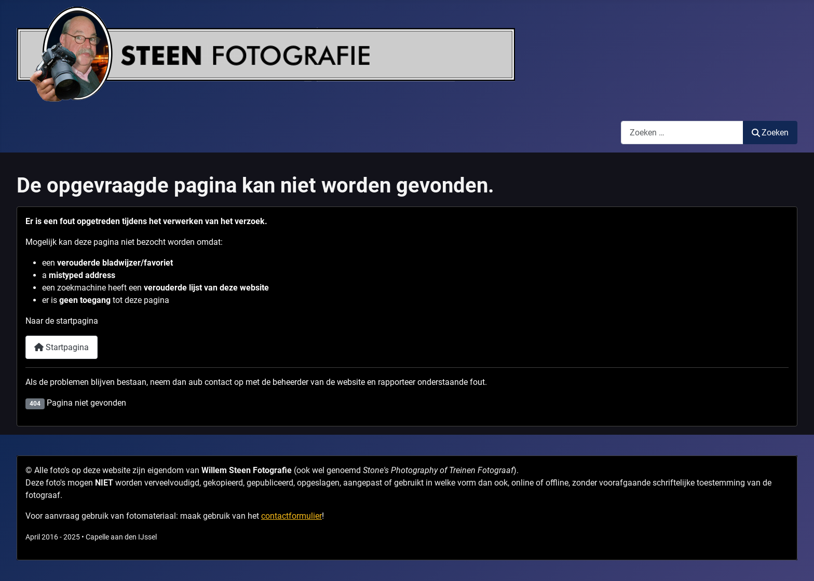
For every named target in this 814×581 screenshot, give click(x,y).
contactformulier (291, 516)
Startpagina (61, 347)
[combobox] (682, 132)
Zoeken (770, 132)
